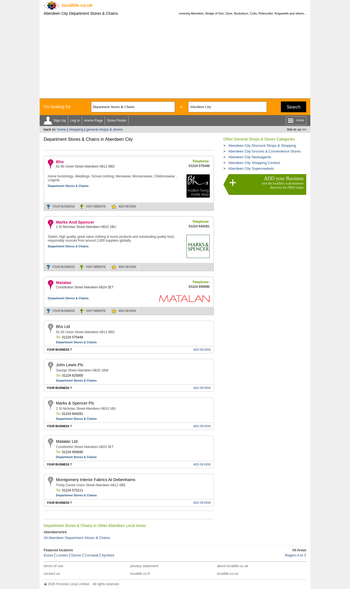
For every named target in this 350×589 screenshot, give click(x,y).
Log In (75, 120)
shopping (76, 129)
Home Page (93, 120)
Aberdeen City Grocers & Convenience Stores (264, 151)
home (61, 129)
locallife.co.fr (140, 574)
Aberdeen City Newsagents (249, 157)
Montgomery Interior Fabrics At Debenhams (95, 479)
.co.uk (77, 5)
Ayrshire (107, 555)
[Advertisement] (175, 57)
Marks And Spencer (75, 222)
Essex (48, 555)
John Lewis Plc (69, 364)
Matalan (63, 282)
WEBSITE (96, 206)
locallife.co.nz (227, 574)
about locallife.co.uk (232, 566)
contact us (52, 574)
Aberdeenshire (55, 532)
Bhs (60, 161)
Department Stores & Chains (68, 185)
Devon (76, 555)
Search (294, 107)
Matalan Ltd (66, 441)
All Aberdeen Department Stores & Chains (77, 538)
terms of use (53, 566)
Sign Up (59, 120)
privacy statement (144, 566)
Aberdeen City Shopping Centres (254, 163)
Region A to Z (295, 555)
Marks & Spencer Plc (75, 403)
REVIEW (127, 206)
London (62, 555)
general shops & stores (104, 129)
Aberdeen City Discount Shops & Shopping (262, 145)
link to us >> (296, 129)
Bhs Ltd (63, 326)
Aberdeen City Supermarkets (251, 168)
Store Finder (117, 120)
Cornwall (91, 555)
